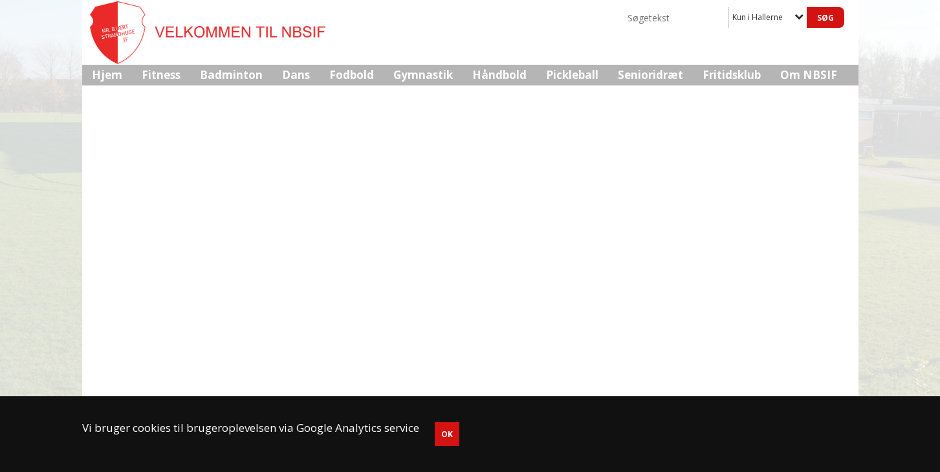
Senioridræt (650, 74)
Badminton (231, 74)
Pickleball (572, 74)
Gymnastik (423, 74)
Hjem (107, 74)
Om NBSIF (808, 74)
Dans (296, 74)
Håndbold (499, 74)
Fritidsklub (732, 74)
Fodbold (351, 74)
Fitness (161, 74)
